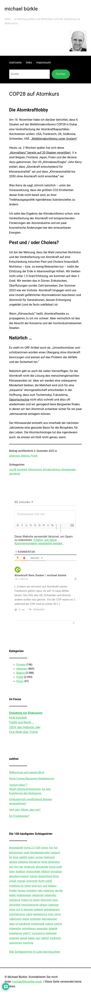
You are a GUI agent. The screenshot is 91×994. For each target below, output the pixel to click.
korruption (56, 871)
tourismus (15, 899)
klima (56, 876)
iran (21, 866)
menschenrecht (30, 904)
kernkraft (22, 469)
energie (21, 880)
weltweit (38, 909)
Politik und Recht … (21, 722)
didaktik (53, 928)
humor (44, 847)
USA (37, 847)
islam (12, 871)
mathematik (37, 923)
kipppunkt (51, 933)
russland (55, 852)
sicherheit (35, 918)
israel (26, 852)
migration (31, 890)
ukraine (13, 861)
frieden (13, 890)
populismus (15, 933)
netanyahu (50, 895)
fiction (20, 681)
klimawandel (68, 469)
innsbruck (29, 866)
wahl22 (45, 938)
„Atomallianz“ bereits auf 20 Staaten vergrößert (40, 152)
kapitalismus (40, 914)
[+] (61, 525)
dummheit (15, 904)
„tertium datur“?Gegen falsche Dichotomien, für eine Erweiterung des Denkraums (30, 789)
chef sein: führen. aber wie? (25, 809)
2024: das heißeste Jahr (25, 727)
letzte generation (50, 861)
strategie (14, 938)
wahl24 (23, 857)
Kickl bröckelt (18, 717)
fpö (56, 847)
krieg (16, 857)
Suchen (60, 74)
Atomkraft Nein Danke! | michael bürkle (40, 575)
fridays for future (30, 899)
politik (48, 880)
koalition (21, 871)
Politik (34, 455)
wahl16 (58, 923)
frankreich (55, 938)
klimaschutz (35, 469)
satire (29, 914)
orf (17, 923)
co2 (18, 909)
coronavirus (38, 933)
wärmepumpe (49, 918)
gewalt (23, 938)
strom (57, 914)
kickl (34, 885)
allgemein (14, 455)
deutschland (45, 876)
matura (49, 923)
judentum (53, 904)
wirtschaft (31, 880)
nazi (38, 938)
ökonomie (46, 899)
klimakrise (34, 861)
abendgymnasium (19, 876)
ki (22, 909)
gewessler (42, 928)
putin (59, 866)
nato (40, 890)
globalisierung (52, 909)
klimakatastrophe (40, 852)
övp (51, 847)
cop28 (12, 469)
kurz (40, 885)
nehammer (38, 895)
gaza (12, 923)
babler (31, 938)
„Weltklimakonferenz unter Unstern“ (54, 138)
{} (56, 525)
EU (10, 857)
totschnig (28, 942)
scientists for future (20, 885)
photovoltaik (33, 871)
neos (55, 899)
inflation (45, 871)
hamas (33, 876)
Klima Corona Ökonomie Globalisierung (31, 778)
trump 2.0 (29, 847)
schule (13, 880)
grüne (31, 857)
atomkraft (14, 473)
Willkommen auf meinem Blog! (26, 772)
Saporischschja (19, 399)
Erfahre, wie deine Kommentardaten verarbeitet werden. (38, 541)
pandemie (24, 923)
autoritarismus (17, 914)
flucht (41, 880)
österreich (49, 857)
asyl (45, 885)
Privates (21, 664)
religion (43, 904)
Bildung (25, 455)
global (25, 918)
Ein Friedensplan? (19, 816)
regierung (48, 890)
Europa (22, 890)
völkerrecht (15, 918)
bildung (52, 885)
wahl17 (27, 933)
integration (15, 928)
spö (11, 866)
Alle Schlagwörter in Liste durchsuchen (34, 951)
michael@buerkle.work (27, 981)
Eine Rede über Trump (23, 732)
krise (51, 914)
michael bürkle (21, 9)
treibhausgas (24, 895)
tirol (16, 866)
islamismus (15, 942)
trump (52, 866)
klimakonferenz (51, 469)
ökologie (28, 909)
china (12, 909)
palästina (23, 861)
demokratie (42, 866)
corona (39, 857)
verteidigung (29, 928)
